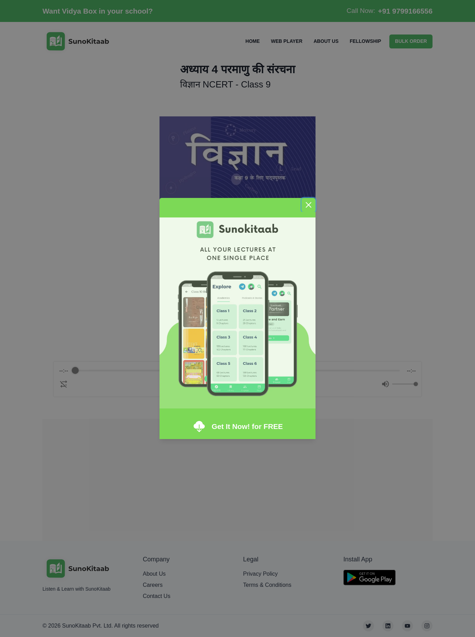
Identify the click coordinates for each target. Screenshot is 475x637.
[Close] (309, 205)
